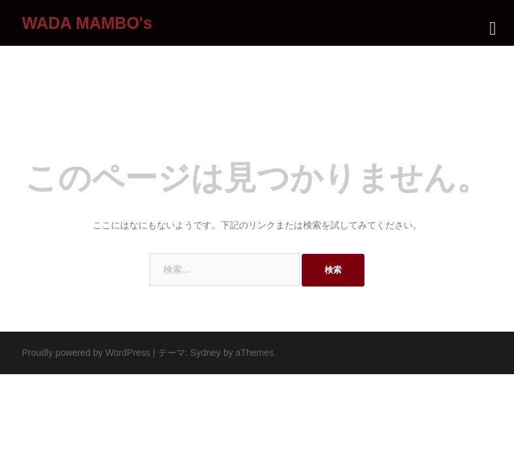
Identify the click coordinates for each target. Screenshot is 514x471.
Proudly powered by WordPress (86, 352)
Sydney (205, 352)
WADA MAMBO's (87, 23)
